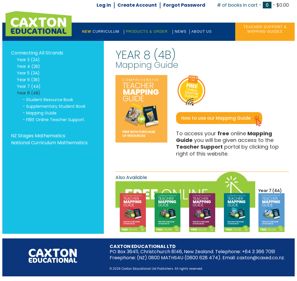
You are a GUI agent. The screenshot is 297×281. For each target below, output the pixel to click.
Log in (104, 5)
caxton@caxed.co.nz (260, 257)
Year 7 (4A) (270, 190)
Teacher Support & (265, 29)
